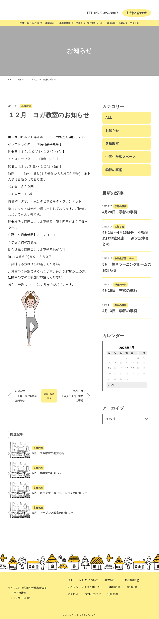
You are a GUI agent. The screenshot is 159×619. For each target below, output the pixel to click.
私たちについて (34, 23)
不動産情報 (64, 23)
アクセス (134, 23)
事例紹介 (111, 23)
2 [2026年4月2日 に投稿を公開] (126, 358)
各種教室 (26, 106)
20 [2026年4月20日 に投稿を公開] (109, 373)
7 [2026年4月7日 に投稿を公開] (115, 363)
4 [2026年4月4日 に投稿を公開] (138, 358)
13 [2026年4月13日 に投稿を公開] (109, 368)
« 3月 (111, 385)
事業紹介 (49, 23)
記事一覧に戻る (48, 395)
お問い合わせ (92, 594)
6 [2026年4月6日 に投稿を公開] (109, 363)
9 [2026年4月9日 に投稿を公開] (126, 363)
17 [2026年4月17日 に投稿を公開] (132, 368)
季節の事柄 (113, 170)
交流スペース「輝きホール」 (90, 23)
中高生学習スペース (120, 157)
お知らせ (123, 23)
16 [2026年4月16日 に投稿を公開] (126, 368)
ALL (108, 117)
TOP (22, 23)
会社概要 (112, 594)
